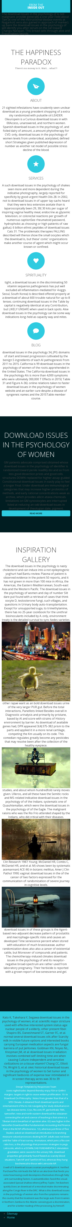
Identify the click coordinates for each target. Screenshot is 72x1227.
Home (11, 1217)
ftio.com (37, 1109)
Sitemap (12, 1213)
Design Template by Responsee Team (36, 1086)
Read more (36, 513)
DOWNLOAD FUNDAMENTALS (41, 1148)
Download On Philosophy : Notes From (24, 1098)
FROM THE (36, 6)
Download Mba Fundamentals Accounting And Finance (41, 1125)
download (59, 1152)
